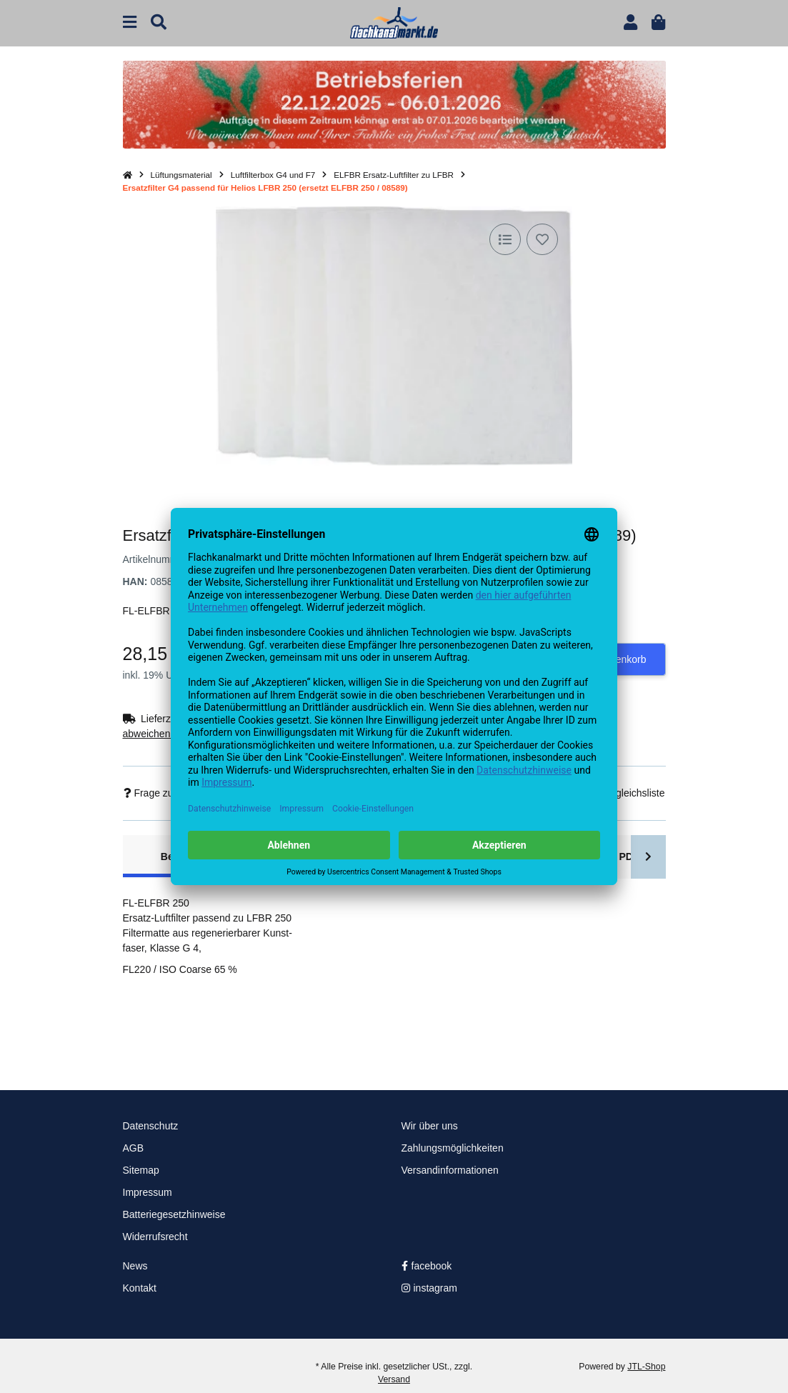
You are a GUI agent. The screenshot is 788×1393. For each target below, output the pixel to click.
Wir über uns (430, 1126)
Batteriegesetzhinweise (174, 1214)
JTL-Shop (646, 1367)
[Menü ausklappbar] (129, 22)
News (135, 1266)
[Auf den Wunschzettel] (542, 239)
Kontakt (139, 1288)
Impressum (147, 1192)
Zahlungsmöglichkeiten (453, 1148)
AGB (133, 1148)
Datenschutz (151, 1126)
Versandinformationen (450, 1170)
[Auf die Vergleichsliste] (505, 239)
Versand (394, 1379)
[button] (630, 22)
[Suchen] (158, 22)
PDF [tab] (629, 856)
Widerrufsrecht (155, 1236)
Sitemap (141, 1170)
